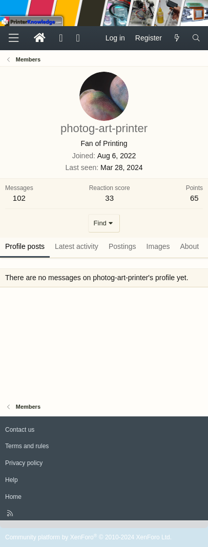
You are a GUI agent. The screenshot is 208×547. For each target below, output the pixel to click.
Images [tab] (158, 246)
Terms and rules (27, 446)
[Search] (196, 38)
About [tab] (189, 246)
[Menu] (13, 38)
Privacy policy (24, 463)
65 (194, 198)
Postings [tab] (122, 246)
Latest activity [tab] (76, 246)
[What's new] (176, 38)
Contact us (19, 429)
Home (13, 496)
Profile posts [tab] (25, 246)
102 (19, 198)
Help (11, 479)
